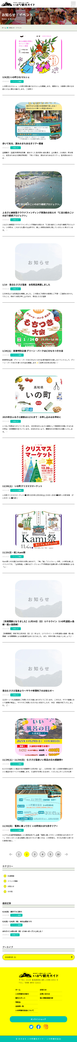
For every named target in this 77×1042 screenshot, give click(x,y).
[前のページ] (11, 854)
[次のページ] (66, 854)
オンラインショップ (38, 1019)
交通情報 (11, 876)
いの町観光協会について (24, 1010)
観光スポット (20, 998)
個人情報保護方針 (46, 998)
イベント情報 (13, 881)
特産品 (17, 1002)
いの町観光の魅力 (22, 994)
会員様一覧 (19, 1006)
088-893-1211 (33, 982)
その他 (10, 891)
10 (58, 854)
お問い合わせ (45, 994)
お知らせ (11, 886)
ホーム (17, 989)
